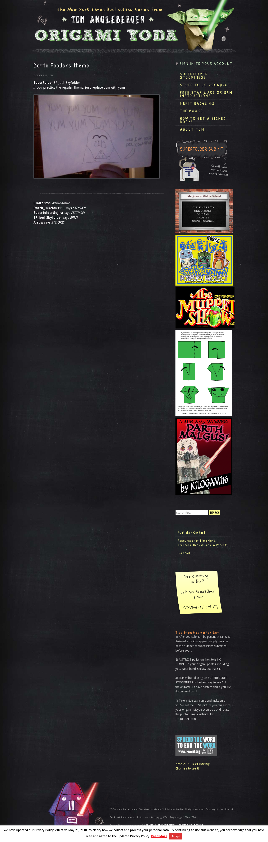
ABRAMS (148, 825)
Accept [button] (176, 836)
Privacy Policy (166, 825)
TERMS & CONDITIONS (191, 825)
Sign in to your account (206, 63)
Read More (159, 836)
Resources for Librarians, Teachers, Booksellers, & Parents (203, 542)
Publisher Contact (191, 532)
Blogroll (184, 553)
